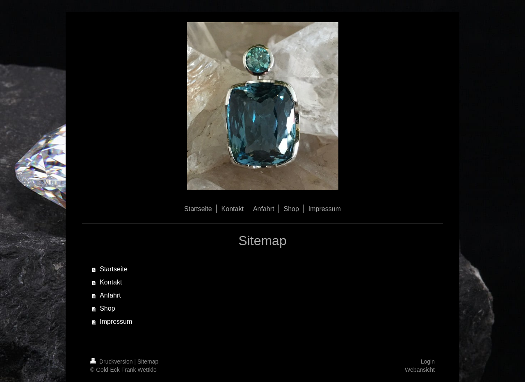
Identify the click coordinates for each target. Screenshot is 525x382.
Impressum (116, 321)
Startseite (114, 269)
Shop (107, 308)
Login (428, 361)
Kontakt (111, 282)
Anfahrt (110, 295)
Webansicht (420, 369)
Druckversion (112, 361)
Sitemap (147, 361)
